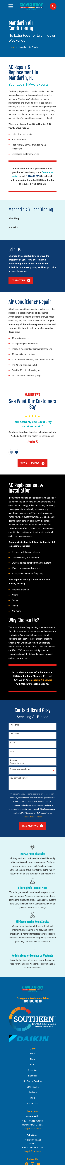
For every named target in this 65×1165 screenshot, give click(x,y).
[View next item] (16, 452)
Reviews (32, 1092)
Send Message (32, 825)
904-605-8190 (32, 1001)
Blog (32, 1098)
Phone (12, 742)
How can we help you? (19, 778)
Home (32, 1053)
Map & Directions (32, 1128)
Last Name (14, 734)
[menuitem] (32, 218)
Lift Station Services (32, 1081)
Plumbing (32, 1070)
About (32, 1059)
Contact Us (20, 280)
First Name (14, 725)
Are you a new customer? (20, 769)
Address (13, 760)
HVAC (32, 1064)
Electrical (32, 1075)
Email (12, 751)
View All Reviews (32, 463)
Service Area (33, 1087)
